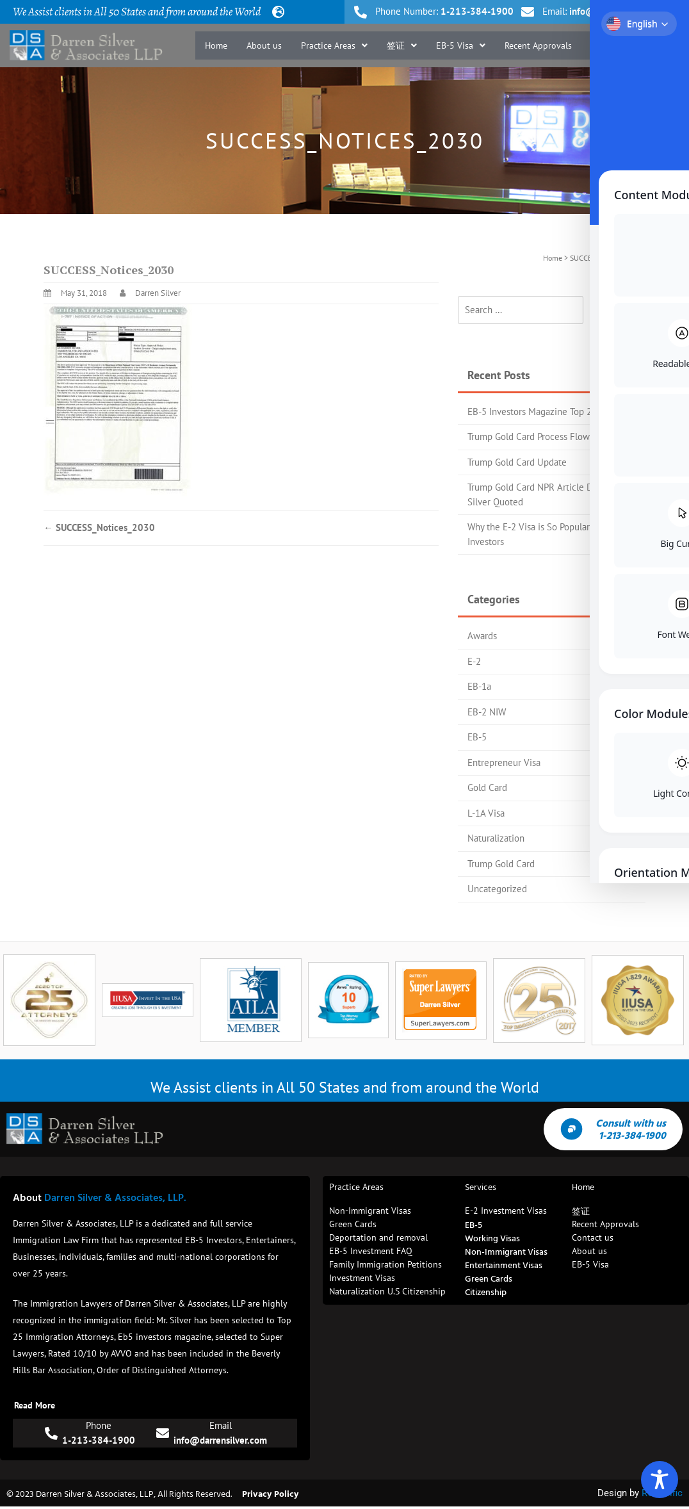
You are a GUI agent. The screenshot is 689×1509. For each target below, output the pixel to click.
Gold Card (487, 787)
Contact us (649, 52)
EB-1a (479, 686)
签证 (402, 52)
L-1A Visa (486, 813)
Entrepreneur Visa (503, 762)
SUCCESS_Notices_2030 (99, 527)
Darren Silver (158, 293)
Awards (482, 636)
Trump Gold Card (501, 864)
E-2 (474, 661)
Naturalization (495, 838)
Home (216, 52)
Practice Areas (334, 52)
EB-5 (477, 737)
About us (264, 52)
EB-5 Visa (460, 52)
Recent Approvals (538, 52)
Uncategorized (497, 889)
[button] (334, 52)
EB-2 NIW (486, 712)
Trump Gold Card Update (517, 462)
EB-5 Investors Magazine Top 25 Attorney (551, 411)
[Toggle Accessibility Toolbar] (659, 1479)
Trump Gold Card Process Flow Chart (540, 436)
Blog (600, 52)
